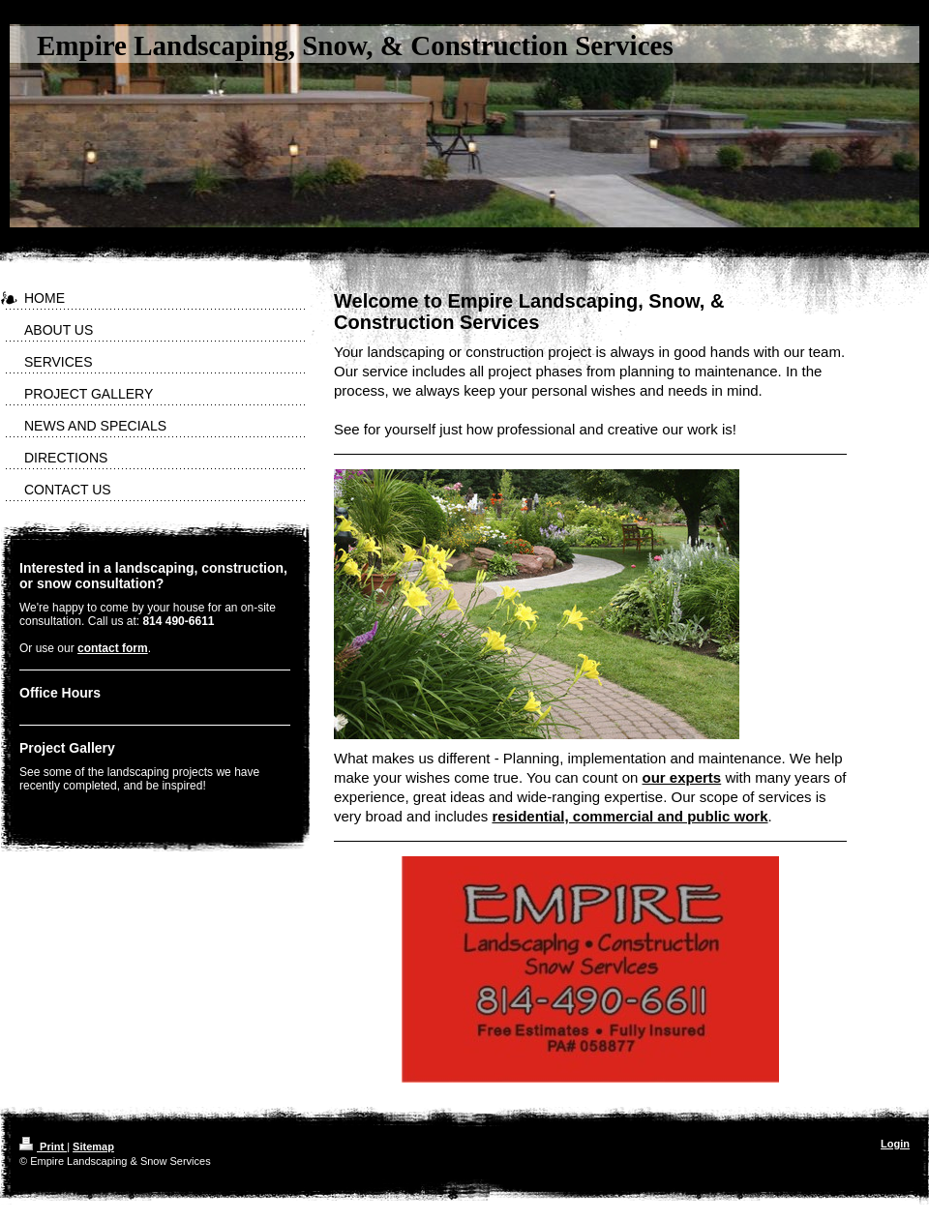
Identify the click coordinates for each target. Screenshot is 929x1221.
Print (43, 1146)
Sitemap (93, 1146)
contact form (112, 648)
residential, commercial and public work (629, 816)
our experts (682, 777)
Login (895, 1143)
